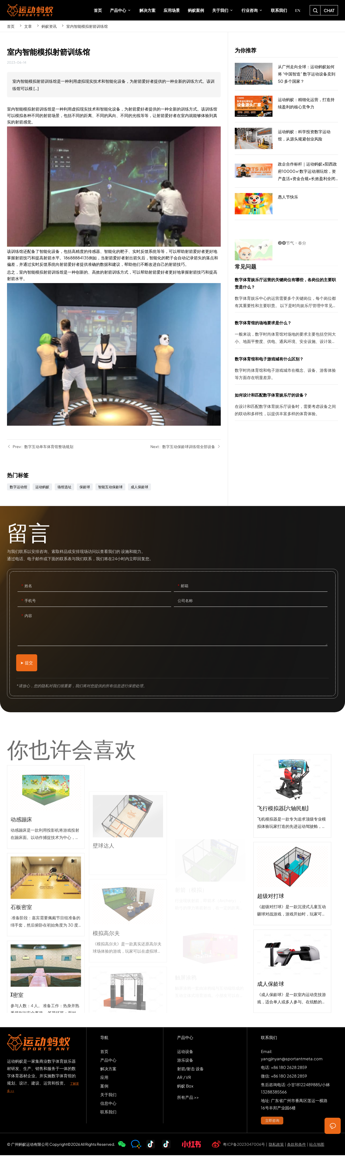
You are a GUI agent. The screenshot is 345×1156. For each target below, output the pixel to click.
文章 (28, 26)
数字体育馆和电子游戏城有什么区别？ (286, 369)
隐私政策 (276, 1144)
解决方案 (108, 1069)
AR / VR (184, 1077)
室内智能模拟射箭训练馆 (87, 26)
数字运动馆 (18, 487)
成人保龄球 (139, 487)
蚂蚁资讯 (49, 26)
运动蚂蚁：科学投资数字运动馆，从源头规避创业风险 (286, 138)
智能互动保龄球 (110, 487)
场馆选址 (64, 487)
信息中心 (108, 1103)
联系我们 (108, 1112)
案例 (104, 1086)
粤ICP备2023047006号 (244, 1144)
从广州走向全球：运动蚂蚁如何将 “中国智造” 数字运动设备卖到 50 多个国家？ (286, 73)
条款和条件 (296, 1144)
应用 (104, 1077)
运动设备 (185, 1051)
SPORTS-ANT (30, 10)
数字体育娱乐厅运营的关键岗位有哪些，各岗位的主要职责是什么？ (286, 294)
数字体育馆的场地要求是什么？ (286, 333)
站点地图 (316, 1144)
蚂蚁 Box (185, 1086)
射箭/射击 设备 (190, 1069)
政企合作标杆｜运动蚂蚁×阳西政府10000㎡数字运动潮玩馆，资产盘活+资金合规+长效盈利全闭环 (286, 171)
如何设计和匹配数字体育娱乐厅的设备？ (286, 406)
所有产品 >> (188, 1097)
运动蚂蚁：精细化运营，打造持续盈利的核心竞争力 (286, 106)
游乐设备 (185, 1060)
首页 (11, 26)
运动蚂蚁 (42, 487)
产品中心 (108, 1060)
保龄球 (84, 487)
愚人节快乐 (286, 204)
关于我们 (108, 1094)
